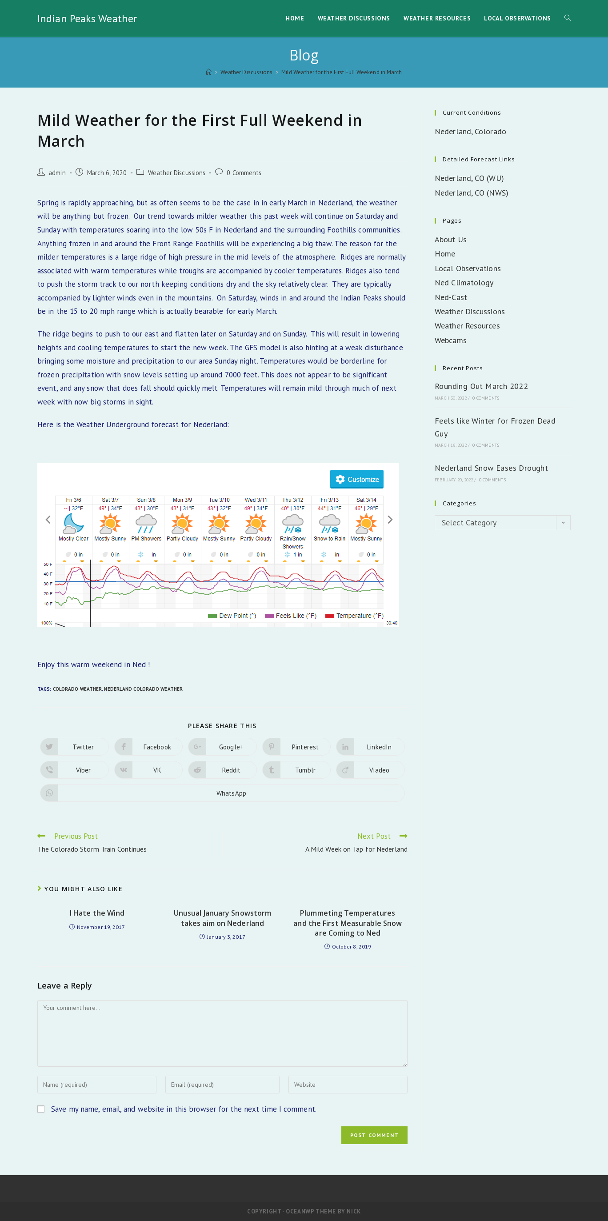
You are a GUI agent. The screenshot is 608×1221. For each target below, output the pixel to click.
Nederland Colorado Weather (143, 689)
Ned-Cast (451, 297)
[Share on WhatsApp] (222, 793)
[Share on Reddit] (222, 770)
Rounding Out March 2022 (481, 386)
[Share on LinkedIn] (370, 747)
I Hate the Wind (97, 913)
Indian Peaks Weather (87, 18)
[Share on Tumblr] (296, 770)
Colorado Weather (77, 689)
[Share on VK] (148, 770)
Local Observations (468, 268)
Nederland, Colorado (470, 131)
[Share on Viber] (74, 770)
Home (445, 253)
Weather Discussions (176, 172)
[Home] (209, 72)
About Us (451, 239)
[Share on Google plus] (222, 747)
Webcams (451, 340)
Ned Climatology (464, 282)
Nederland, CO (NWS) (471, 193)
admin (57, 172)
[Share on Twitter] (74, 747)
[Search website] (567, 18)
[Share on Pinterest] (296, 747)
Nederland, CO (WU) (469, 178)
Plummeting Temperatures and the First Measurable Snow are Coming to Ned (347, 923)
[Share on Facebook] (148, 747)
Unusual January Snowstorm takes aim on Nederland (223, 918)
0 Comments (244, 172)
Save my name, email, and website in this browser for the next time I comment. (183, 1109)
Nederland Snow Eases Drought (491, 468)
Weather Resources (467, 325)
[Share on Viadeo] (370, 770)
